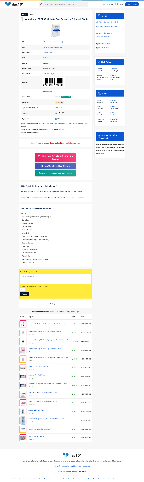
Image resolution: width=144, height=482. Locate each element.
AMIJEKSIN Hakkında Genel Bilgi (107, 22)
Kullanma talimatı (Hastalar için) (53, 42)
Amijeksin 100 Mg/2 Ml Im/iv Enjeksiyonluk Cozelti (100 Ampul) (48, 340)
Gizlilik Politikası (76, 466)
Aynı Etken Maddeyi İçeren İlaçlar (107, 26)
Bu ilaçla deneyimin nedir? (28, 272)
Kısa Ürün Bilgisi (102, 48)
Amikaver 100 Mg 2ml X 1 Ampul (38, 366)
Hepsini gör (75, 312)
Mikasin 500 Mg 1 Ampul (36, 436)
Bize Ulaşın (86, 466)
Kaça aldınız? (66, 97)
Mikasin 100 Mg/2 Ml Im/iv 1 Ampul (39, 429)
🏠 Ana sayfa (108, 4)
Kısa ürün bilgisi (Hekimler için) (52, 47)
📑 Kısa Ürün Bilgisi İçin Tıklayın (55, 166)
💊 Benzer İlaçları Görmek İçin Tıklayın (55, 173)
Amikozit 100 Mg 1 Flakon (36, 410)
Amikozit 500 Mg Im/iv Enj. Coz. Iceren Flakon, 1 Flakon (46, 419)
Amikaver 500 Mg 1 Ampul (36, 375)
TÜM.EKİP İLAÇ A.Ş (49, 74)
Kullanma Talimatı (103, 43)
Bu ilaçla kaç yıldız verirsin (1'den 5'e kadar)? (34, 286)
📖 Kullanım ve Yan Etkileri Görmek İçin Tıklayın (55, 157)
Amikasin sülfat (47, 52)
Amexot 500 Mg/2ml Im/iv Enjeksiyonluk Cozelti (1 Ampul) (46, 324)
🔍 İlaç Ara (119, 4)
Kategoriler (65, 466)
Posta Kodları (132, 4)
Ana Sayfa (57, 466)
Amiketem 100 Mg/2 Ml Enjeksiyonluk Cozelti (42, 392)
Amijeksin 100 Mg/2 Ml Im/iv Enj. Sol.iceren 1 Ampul (44, 331)
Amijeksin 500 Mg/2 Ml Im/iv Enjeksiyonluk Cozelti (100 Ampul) (48, 357)
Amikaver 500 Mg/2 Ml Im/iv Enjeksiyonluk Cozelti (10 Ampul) (47, 384)
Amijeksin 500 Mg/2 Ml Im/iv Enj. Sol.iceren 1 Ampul (44, 348)
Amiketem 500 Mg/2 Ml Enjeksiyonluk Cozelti (42, 401)
